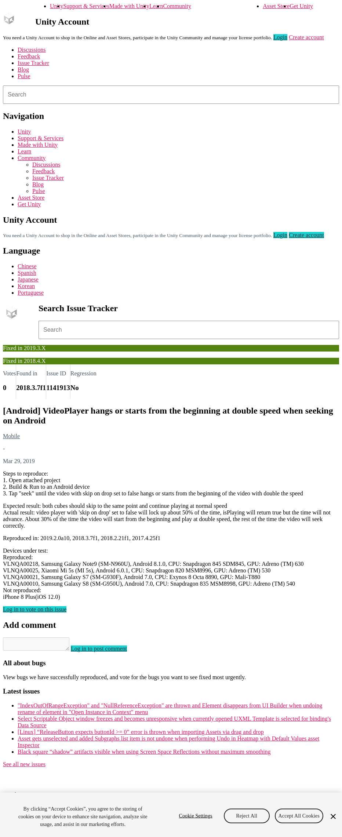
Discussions (32, 50)
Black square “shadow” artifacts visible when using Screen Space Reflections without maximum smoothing (144, 754)
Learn (156, 6)
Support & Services (86, 6)
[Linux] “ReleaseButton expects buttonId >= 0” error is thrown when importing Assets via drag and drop (141, 734)
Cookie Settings (195, 815)
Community (177, 6)
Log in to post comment (106, 651)
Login (280, 37)
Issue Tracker (33, 63)
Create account (306, 37)
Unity (56, 6)
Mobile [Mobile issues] (11, 436)
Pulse (24, 76)
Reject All (246, 815)
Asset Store (276, 6)
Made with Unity (129, 6)
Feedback (29, 56)
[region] (171, 815)
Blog (23, 69)
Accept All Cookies (299, 815)
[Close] (333, 816)
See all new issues (24, 766)
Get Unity (301, 6)
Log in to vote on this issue (34, 609)
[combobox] (171, 94)
